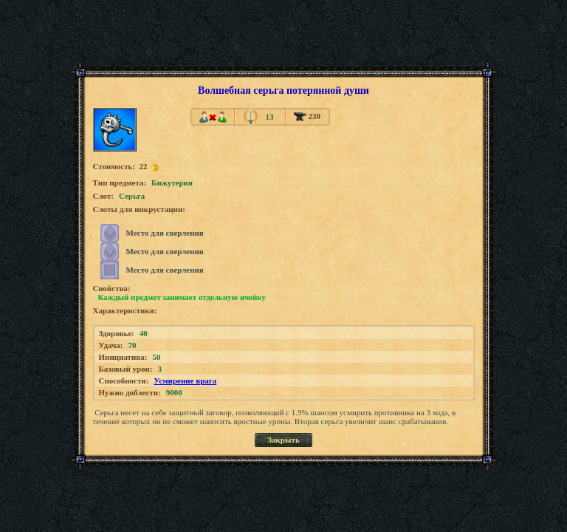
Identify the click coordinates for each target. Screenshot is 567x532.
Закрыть (283, 439)
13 (269, 116)
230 (307, 116)
